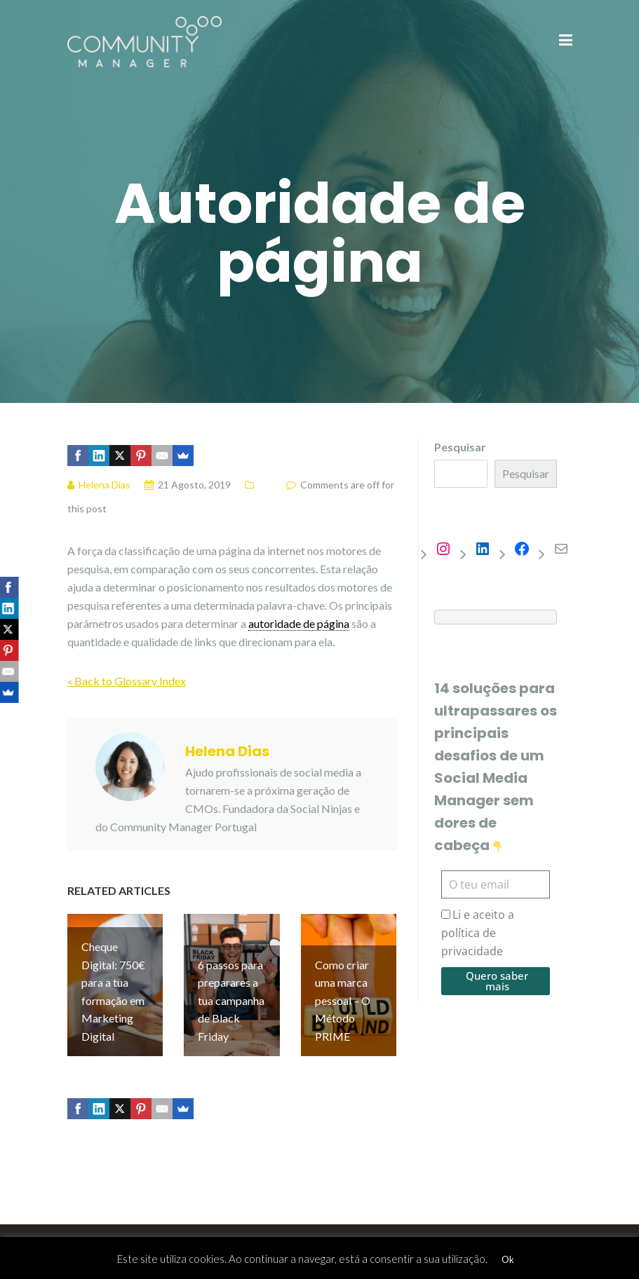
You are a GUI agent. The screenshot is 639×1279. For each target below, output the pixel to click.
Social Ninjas (321, 808)
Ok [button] (508, 1259)
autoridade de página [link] (298, 623)
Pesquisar (460, 446)
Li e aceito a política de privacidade (477, 933)
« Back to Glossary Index (126, 681)
